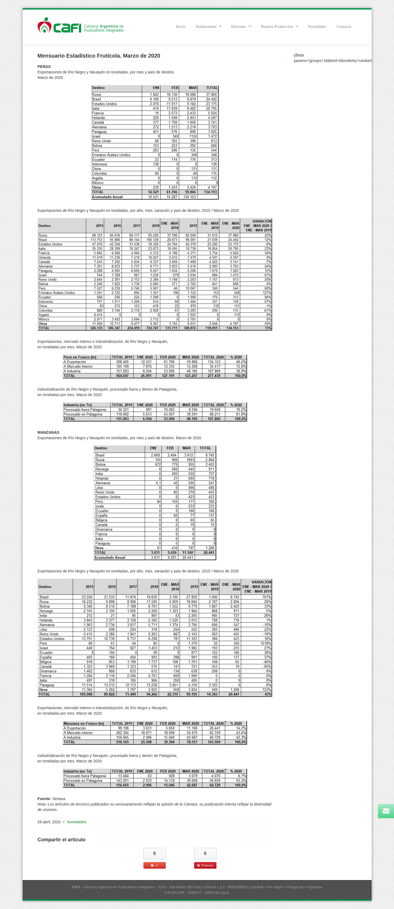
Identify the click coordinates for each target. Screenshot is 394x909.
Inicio (180, 26)
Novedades (317, 26)
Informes (241, 26)
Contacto (343, 26)
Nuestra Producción (280, 26)
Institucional (209, 26)
